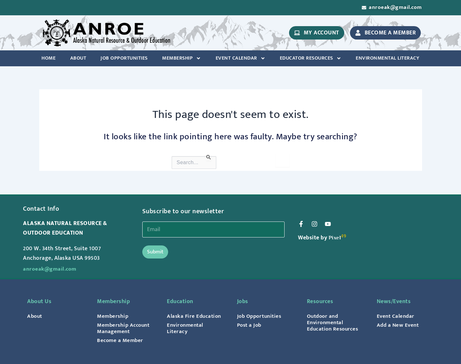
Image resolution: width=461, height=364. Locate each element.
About (78, 59)
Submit (155, 251)
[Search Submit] (208, 158)
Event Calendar (240, 59)
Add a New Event (399, 325)
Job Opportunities (124, 59)
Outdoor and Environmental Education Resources (334, 322)
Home (48, 59)
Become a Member (121, 340)
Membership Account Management (124, 328)
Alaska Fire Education (195, 316)
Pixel (335, 238)
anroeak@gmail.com (50, 269)
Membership (181, 59)
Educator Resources (310, 59)
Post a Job (250, 325)
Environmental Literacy (387, 59)
